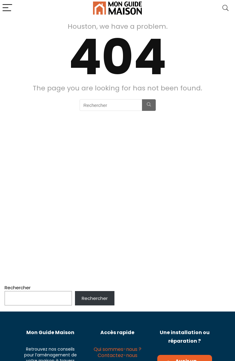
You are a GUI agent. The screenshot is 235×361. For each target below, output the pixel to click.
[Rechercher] (149, 105)
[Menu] (7, 8)
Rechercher (18, 287)
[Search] (225, 8)
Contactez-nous (117, 355)
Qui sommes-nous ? (117, 349)
